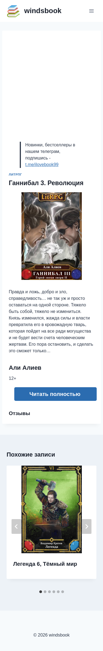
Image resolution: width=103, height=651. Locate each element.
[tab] (40, 591)
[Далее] (86, 526)
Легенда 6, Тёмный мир (45, 564)
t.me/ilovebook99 (42, 164)
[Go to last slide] (16, 526)
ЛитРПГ (15, 174)
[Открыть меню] (91, 11)
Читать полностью (54, 394)
